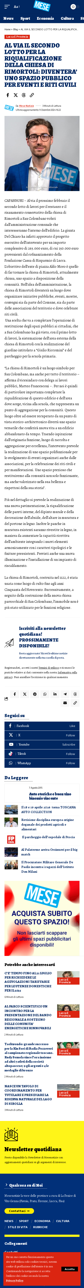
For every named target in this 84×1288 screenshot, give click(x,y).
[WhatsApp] (42, 763)
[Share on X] (16, 95)
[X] (42, 735)
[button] (69, 1269)
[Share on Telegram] (64, 694)
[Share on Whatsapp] (44, 694)
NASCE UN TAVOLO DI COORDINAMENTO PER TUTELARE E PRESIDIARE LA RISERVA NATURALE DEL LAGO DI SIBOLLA (28, 1095)
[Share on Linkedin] (54, 694)
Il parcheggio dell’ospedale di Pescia (48, 837)
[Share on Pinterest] (34, 694)
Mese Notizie (26, 105)
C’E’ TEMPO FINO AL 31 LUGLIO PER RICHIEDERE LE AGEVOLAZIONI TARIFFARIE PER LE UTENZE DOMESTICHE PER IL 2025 (28, 982)
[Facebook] (42, 726)
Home (7, 29)
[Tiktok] (42, 754)
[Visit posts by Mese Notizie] (9, 108)
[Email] (64, 703)
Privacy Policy (14, 1280)
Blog (15, 29)
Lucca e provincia (17, 36)
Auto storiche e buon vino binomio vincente (50, 796)
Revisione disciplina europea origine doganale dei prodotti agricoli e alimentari (47, 824)
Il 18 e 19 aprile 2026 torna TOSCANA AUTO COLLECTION (48, 809)
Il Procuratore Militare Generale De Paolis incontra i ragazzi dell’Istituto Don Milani (47, 867)
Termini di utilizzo (49, 668)
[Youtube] (42, 744)
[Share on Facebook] (7, 95)
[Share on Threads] (24, 95)
